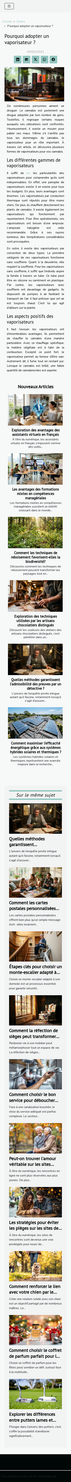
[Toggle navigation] (9, 6)
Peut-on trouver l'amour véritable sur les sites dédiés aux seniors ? (32, 1164)
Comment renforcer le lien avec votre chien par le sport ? (34, 1292)
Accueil (7, 21)
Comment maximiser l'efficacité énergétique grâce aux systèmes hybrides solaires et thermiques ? (35, 747)
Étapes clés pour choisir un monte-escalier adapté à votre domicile (35, 972)
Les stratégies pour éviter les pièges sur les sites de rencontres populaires (34, 1228)
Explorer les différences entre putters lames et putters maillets (32, 1420)
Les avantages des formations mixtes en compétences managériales (35, 493)
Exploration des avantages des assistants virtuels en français (36, 432)
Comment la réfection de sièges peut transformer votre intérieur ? (33, 1036)
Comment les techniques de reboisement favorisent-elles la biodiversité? (35, 557)
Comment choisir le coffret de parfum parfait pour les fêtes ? (35, 1356)
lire (28, 173)
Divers (21, 21)
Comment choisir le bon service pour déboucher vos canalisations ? (32, 1100)
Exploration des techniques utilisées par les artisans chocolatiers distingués (35, 620)
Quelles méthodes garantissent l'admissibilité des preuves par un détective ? (35, 684)
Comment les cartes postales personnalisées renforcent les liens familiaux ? (32, 911)
